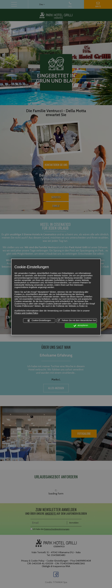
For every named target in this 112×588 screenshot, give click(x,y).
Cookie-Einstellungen (39, 320)
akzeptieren (81, 325)
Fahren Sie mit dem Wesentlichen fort (76, 320)
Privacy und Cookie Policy (26, 313)
